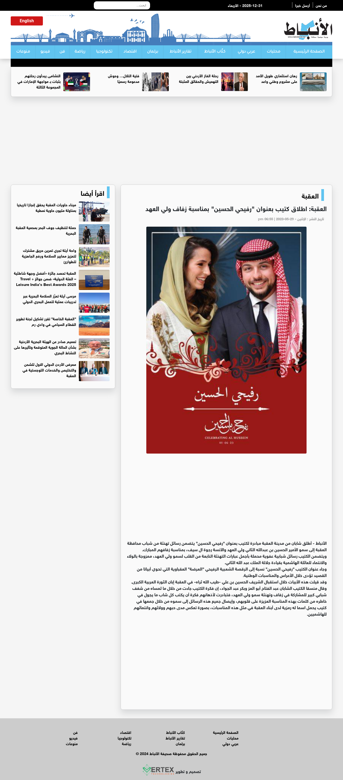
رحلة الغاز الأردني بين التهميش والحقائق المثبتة (198, 78)
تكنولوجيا (104, 52)
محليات (273, 52)
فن (62, 52)
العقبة (310, 195)
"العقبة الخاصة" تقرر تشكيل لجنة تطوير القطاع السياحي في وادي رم (46, 321)
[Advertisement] (171, 143)
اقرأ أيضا (92, 192)
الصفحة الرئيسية (309, 52)
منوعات (23, 52)
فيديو (45, 52)
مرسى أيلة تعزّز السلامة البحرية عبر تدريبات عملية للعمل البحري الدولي (49, 298)
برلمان (152, 52)
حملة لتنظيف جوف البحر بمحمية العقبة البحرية (46, 230)
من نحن (321, 5)
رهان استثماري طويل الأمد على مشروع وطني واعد (276, 78)
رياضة (79, 52)
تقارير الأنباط (180, 52)
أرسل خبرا (302, 5)
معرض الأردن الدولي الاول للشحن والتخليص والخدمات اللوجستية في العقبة (49, 369)
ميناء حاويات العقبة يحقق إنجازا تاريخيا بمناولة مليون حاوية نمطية (46, 207)
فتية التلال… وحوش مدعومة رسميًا (123, 78)
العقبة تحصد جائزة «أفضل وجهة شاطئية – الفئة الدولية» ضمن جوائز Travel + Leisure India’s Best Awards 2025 (45, 278)
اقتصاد (130, 52)
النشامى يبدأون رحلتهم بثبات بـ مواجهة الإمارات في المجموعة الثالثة (39, 81)
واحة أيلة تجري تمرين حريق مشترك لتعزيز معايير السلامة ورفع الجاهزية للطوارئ (49, 255)
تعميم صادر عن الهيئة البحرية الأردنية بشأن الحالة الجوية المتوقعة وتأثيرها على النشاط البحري (45, 347)
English (27, 20)
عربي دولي (246, 52)
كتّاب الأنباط (214, 52)
